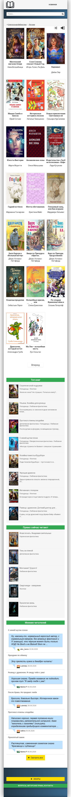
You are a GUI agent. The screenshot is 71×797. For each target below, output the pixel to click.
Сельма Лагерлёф (55, 305)
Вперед (35, 365)
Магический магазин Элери (15, 63)
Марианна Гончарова (15, 212)
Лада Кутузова (56, 165)
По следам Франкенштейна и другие (56, 301)
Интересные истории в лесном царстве (35, 115)
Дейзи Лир (55, 72)
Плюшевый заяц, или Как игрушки (56, 208)
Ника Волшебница (15, 67)
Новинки (53, 5)
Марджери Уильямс (55, 212)
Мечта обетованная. (35, 207)
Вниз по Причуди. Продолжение (56, 254)
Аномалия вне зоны (35, 160)
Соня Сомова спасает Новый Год (35, 63)
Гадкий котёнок (15, 207)
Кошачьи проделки (15, 300)
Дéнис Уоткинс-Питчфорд (15, 260)
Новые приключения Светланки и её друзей (55, 115)
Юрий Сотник (15, 119)
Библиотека (23, 4)
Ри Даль (41, 67)
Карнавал (55, 67)
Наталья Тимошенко (35, 119)
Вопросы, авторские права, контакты (35, 786)
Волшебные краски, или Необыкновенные (35, 301)
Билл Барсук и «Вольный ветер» (15, 254)
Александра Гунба (15, 352)
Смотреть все (35, 758)
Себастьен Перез (15, 305)
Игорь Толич (31, 67)
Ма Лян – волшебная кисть (35, 348)
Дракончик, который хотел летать (15, 348)
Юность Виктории (15, 160)
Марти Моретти (15, 165)
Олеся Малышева (35, 165)
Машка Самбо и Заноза (15, 115)
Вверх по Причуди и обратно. (35, 254)
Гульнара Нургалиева (56, 119)
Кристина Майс (35, 212)
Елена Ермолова (35, 305)
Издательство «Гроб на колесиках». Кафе (55, 161)
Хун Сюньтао (35, 352)
